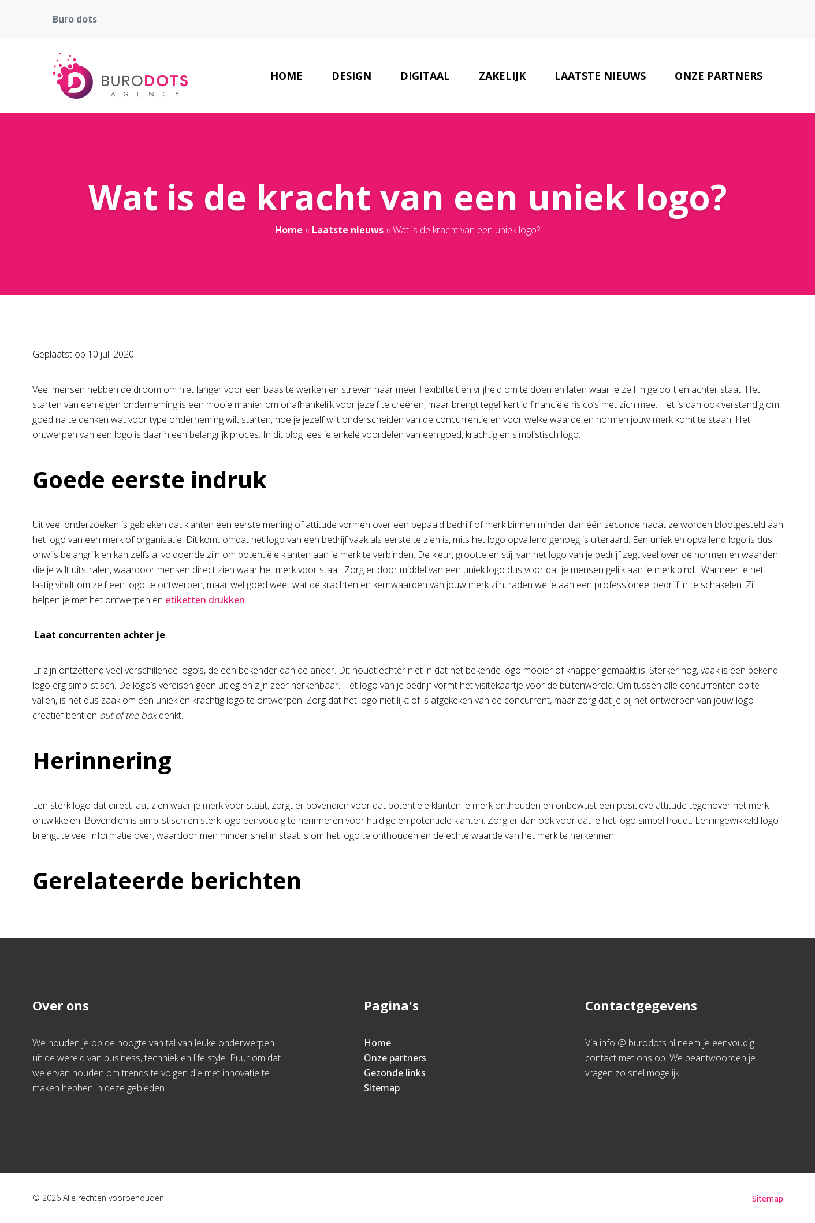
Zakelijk (502, 76)
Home (286, 76)
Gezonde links (395, 1072)
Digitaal (425, 76)
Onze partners (718, 76)
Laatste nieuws (600, 76)
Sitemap (382, 1087)
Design (351, 76)
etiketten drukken (204, 599)
